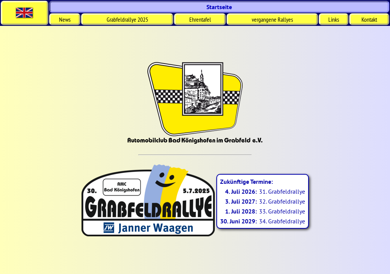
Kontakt (369, 19)
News (64, 19)
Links (333, 19)
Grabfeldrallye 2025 (127, 19)
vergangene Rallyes (272, 19)
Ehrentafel (200, 19)
